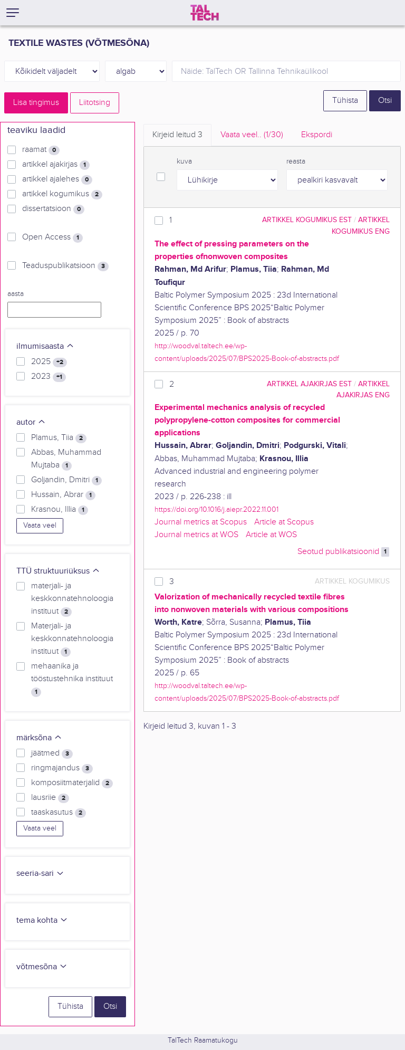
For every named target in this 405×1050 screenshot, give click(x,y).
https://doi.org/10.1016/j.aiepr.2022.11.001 (216, 509)
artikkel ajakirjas (56, 164)
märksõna (39, 738)
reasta (295, 161)
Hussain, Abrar (63, 495)
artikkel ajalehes (57, 179)
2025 (49, 362)
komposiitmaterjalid (72, 783)
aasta (15, 294)
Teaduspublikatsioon (65, 266)
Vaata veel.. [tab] (251, 135)
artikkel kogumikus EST (307, 219)
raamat (41, 150)
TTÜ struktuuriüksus (58, 571)
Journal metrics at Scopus (201, 522)
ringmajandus (62, 768)
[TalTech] (204, 12)
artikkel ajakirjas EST (309, 383)
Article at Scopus (284, 522)
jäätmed (52, 753)
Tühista (345, 101)
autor (31, 422)
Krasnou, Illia (59, 509)
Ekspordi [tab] (316, 135)
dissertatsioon (53, 209)
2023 (48, 376)
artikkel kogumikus (62, 194)
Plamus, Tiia (58, 438)
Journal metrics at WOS (196, 535)
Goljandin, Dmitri (66, 480)
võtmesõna (42, 967)
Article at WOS (271, 535)
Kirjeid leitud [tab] (177, 135)
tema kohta (42, 920)
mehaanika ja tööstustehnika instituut (72, 679)
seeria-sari (40, 873)
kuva (184, 161)
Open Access (52, 237)
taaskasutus (58, 812)
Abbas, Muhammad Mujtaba (66, 459)
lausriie (50, 798)
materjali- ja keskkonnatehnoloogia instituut (72, 599)
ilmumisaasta (45, 346)
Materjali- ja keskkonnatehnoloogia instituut (72, 639)
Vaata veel (39, 525)
